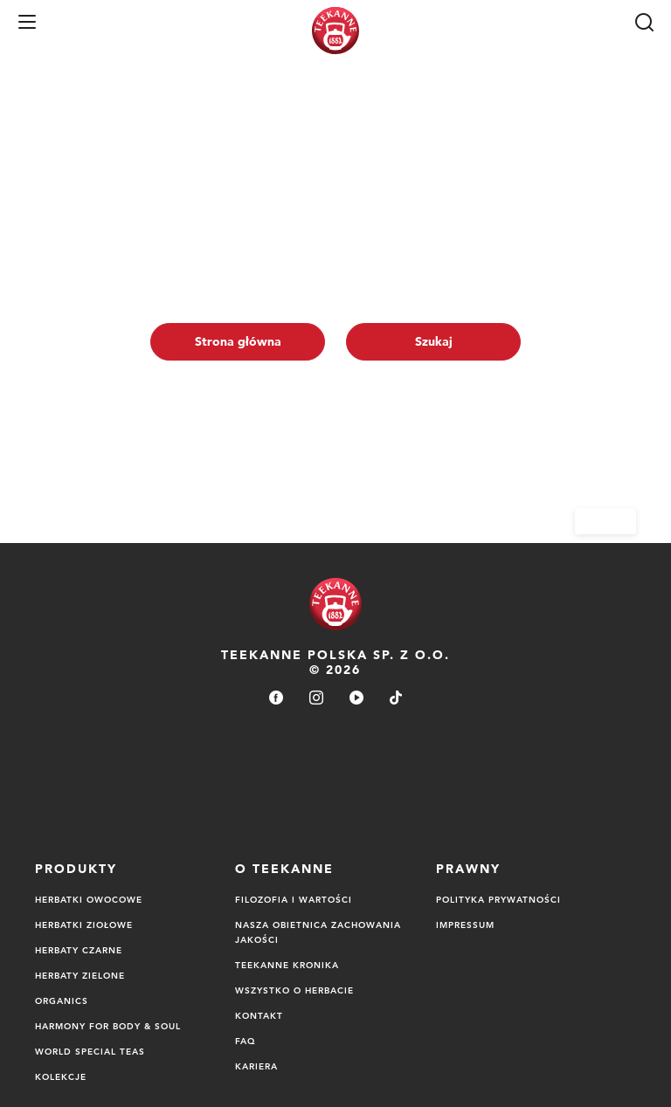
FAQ (245, 1041)
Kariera (256, 1066)
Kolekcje (60, 1076)
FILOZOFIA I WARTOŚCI (293, 899)
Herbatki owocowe (88, 899)
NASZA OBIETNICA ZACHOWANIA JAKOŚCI (318, 931)
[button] (27, 22)
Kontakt (259, 1015)
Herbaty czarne (78, 950)
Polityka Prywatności (498, 899)
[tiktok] (396, 698)
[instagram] (316, 698)
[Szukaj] (644, 22)
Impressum (465, 924)
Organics (61, 1000)
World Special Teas (90, 1051)
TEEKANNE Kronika (287, 965)
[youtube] (356, 698)
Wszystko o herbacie (294, 990)
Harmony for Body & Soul (108, 1026)
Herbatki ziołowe (84, 924)
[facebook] (276, 698)
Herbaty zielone (80, 975)
